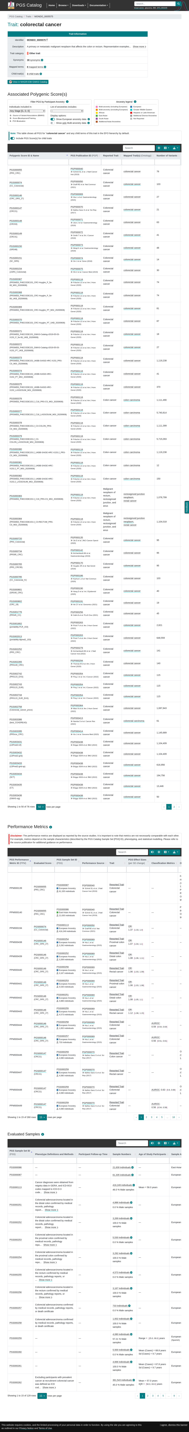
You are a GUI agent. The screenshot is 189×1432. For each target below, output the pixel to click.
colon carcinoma (132, 400)
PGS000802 (16, 601)
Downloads (78, 5)
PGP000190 (77, 588)
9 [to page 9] (174, 1396)
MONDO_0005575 (36, 40)
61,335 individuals (122, 1175)
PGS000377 (16, 411)
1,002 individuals (121, 1319)
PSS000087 (63, 885)
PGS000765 (16, 564)
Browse (62, 5)
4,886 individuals (121, 1202)
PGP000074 (77, 258)
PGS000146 (16, 195)
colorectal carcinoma (134, 721)
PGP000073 (77, 245)
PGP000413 (77, 718)
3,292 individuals (121, 1253)
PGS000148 (16, 221)
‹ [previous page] (136, 1117)
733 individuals (120, 1305)
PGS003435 (16, 784)
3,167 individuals (121, 1288)
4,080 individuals (121, 1334)
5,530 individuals (121, 1237)
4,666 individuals (121, 1362)
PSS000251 (63, 994)
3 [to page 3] (151, 1117)
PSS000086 (63, 909)
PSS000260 (16, 1352)
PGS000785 (16, 577)
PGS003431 (16, 742)
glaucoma (148, 8)
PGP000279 (77, 648)
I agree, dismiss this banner (174, 1425)
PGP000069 (77, 194)
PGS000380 (16, 449)
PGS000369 (16, 307)
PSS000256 (63, 967)
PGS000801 (16, 589)
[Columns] (166, 148)
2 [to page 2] (174, 807)
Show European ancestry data (71, 119)
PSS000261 (16, 1366)
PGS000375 (16, 384)
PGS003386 (16, 719)
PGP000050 (77, 181)
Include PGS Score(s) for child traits (34, 138)
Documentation (98, 5)
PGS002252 (16, 649)
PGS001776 (16, 612)
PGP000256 (77, 612)
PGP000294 (77, 660)
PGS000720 (16, 538)
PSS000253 (63, 980)
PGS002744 (16, 695)
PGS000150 (16, 246)
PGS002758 (16, 706)
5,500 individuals (121, 1350)
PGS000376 (16, 398)
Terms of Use (45, 1428)
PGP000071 (77, 219)
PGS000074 (16, 182)
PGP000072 (77, 232)
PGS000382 (16, 475)
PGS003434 (16, 774)
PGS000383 (16, 496)
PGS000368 (16, 292)
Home (52, 5)
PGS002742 (16, 673)
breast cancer (139, 8)
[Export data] (175, 148)
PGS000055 (16, 170)
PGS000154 (16, 268)
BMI (154, 8)
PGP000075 (77, 269)
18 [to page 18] (173, 1117)
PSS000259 (63, 1052)
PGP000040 (77, 169)
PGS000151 (16, 258)
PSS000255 (63, 1008)
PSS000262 (16, 1382)
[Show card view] (152, 852)
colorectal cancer (132, 171)
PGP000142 (77, 550)
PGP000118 (77, 279)
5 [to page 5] (162, 1117)
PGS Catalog (16, 16)
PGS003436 (16, 795)
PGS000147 (16, 208)
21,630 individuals (122, 1167)
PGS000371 (16, 331)
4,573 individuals (121, 1272)
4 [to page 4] (156, 1117)
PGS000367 (16, 279)
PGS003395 (16, 731)
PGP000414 (77, 731)
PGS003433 (16, 763)
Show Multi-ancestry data (71, 123)
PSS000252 (63, 953)
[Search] (139, 148)
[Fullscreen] (159, 148)
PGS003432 (16, 752)
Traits (28, 16)
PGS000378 (16, 422)
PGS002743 (16, 684)
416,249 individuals (122, 1185)
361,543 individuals (122, 1380)
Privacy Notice (26, 1428)
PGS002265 (16, 662)
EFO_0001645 (162, 8)
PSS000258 (63, 1022)
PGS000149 (16, 233)
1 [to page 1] (169, 807)
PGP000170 (77, 563)
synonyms (33, 60)
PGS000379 (16, 436)
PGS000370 (16, 319)
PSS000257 (63, 1036)
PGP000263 (77, 622)
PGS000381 (16, 462)
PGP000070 (77, 207)
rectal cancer (130, 501)
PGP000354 (77, 673)
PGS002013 (16, 636)
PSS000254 (63, 939)
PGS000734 (16, 551)
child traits (33, 74)
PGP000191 (77, 601)
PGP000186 (77, 575)
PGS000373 (16, 357)
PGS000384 (16, 518)
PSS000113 (63, 925)
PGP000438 (77, 742)
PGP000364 (77, 705)
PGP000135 (77, 537)
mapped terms (35, 67)
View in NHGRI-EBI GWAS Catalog (28, 81)
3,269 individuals (121, 1218)
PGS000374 (16, 371)
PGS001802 (16, 623)
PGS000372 (16, 344)
